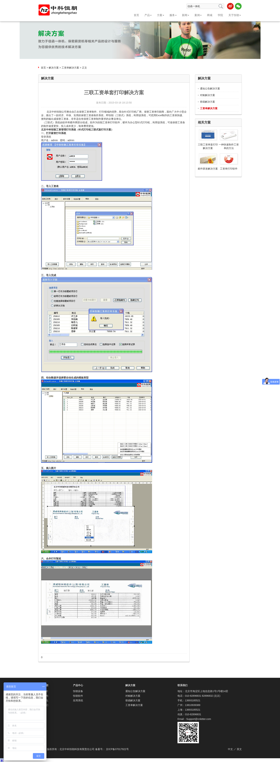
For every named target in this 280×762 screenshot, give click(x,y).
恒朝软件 (78, 695)
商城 (209, 15)
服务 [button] (173, 15)
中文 (230, 749)
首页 (136, 15)
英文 (239, 749)
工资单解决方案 (70, 67)
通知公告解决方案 (210, 88)
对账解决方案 (207, 95)
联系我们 (183, 685)
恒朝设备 (78, 691)
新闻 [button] (185, 15)
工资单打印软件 (229, 168)
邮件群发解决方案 (208, 168)
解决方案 (54, 67)
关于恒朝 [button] (234, 15)
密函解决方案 (207, 101)
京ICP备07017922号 (117, 749)
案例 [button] (198, 15)
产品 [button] (148, 15)
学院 (220, 15)
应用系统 (78, 700)
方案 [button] (160, 15)
